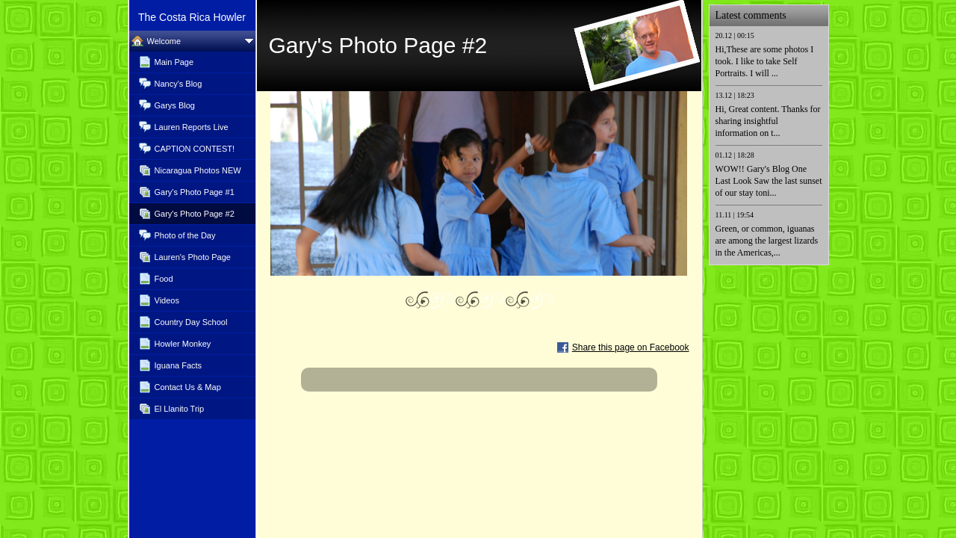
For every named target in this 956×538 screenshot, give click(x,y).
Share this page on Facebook (630, 347)
